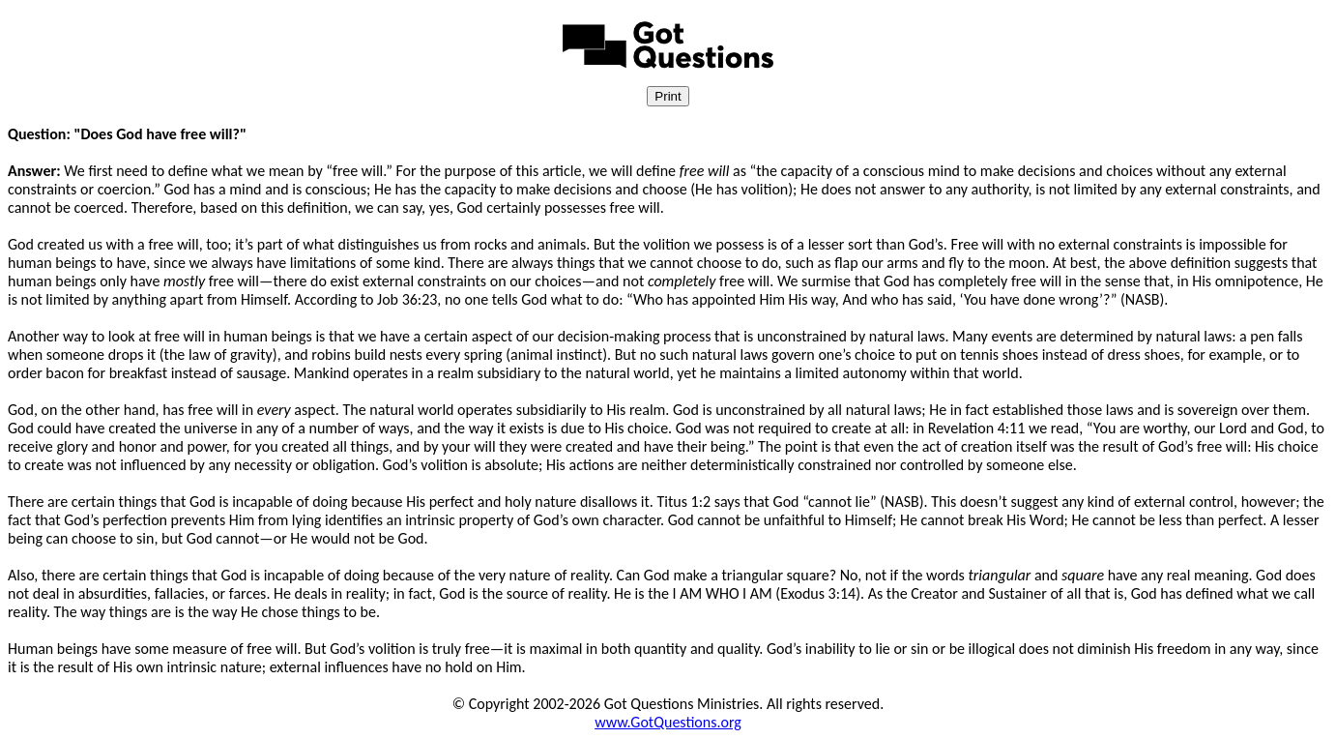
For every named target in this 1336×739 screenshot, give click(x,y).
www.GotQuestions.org (668, 722)
